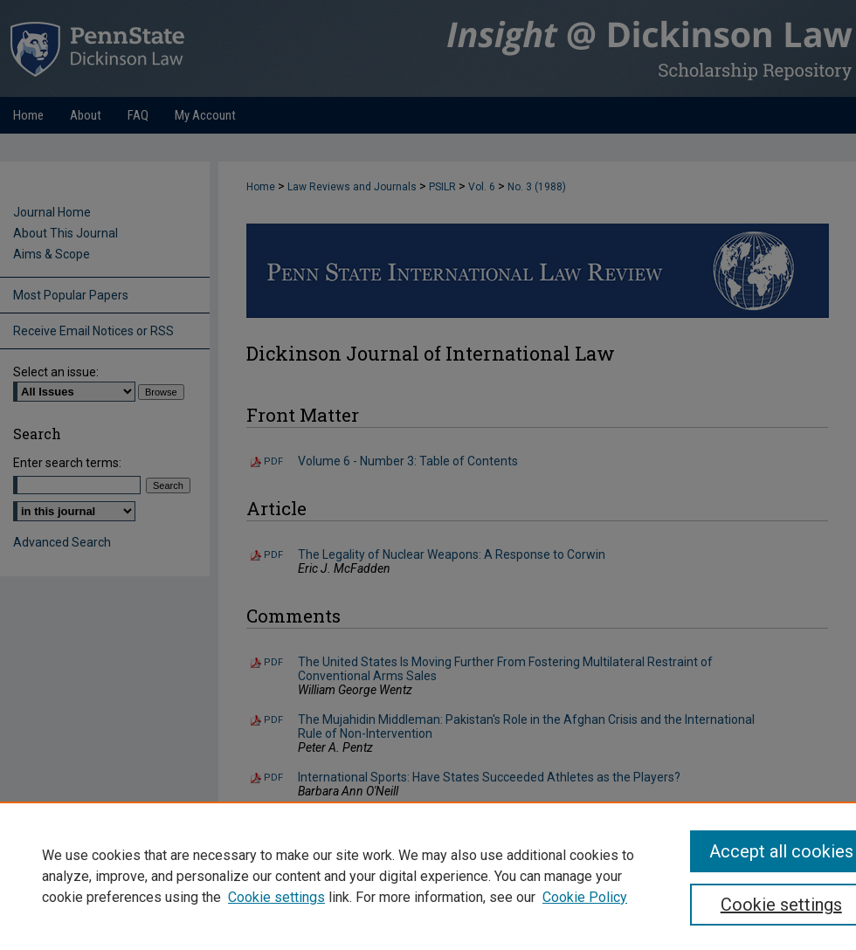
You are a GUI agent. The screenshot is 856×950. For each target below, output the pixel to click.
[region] (428, 876)
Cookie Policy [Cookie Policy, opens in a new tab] (584, 897)
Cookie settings (276, 897)
